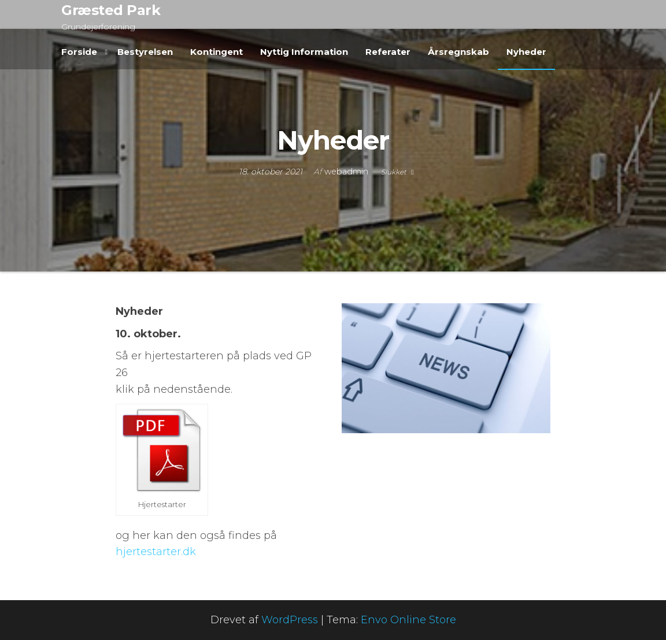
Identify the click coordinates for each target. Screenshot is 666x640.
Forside (79, 51)
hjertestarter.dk (157, 551)
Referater (387, 51)
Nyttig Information (304, 51)
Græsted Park (110, 10)
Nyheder (526, 51)
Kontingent (216, 51)
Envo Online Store (408, 619)
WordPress (289, 619)
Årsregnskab (458, 51)
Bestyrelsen (145, 51)
